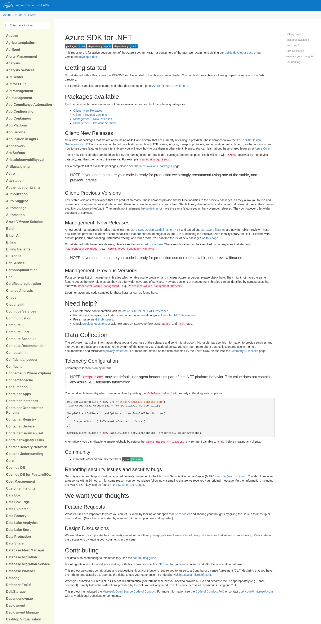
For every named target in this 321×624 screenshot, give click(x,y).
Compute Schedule (21, 339)
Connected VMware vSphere (28, 373)
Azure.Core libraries (213, 229)
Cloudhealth (15, 304)
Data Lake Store (18, 530)
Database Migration (21, 557)
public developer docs (239, 52)
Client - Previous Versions (90, 114)
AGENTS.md (160, 564)
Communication (18, 318)
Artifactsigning (18, 166)
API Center (14, 77)
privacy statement (117, 351)
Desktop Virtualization (23, 619)
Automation (15, 215)
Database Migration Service (28, 564)
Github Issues (104, 319)
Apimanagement (19, 98)
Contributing (293, 62)
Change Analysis (19, 290)
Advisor (12, 36)
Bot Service (15, 263)
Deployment (15, 605)
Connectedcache (19, 380)
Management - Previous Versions (94, 123)
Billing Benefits (18, 249)
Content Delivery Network (26, 447)
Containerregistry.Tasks (25, 440)
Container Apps (18, 394)
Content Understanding (24, 454)
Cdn (9, 277)
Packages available (297, 39)
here (222, 277)
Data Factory (16, 516)
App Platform (16, 125)
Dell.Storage (16, 591)
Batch (10, 229)
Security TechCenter (131, 484)
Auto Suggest (17, 201)
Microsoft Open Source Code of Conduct (129, 591)
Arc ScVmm (15, 153)
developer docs (88, 57)
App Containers (18, 118)
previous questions (95, 323)
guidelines (152, 208)
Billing (11, 242)
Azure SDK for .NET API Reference (145, 311)
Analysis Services (20, 70)
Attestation (15, 180)
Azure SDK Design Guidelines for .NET (154, 229)
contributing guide (144, 558)
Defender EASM (18, 585)
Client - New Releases (87, 110)
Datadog (12, 578)
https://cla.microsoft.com (195, 574)
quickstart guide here (149, 244)
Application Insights (22, 139)
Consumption (17, 387)
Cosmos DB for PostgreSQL (28, 474)
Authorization (17, 194)
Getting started (294, 34)
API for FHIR (16, 84)
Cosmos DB (15, 467)
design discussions (205, 535)
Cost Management (20, 481)
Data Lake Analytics (22, 523)
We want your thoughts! (300, 56)
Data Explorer (17, 509)
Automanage (16, 208)
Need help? (293, 45)
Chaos (11, 297)
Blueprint (13, 256)
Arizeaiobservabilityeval (25, 160)
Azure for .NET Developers (169, 85)
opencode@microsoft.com (256, 591)
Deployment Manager (23, 612)
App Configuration (20, 111)
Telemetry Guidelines (244, 351)
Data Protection (18, 536)
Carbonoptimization (21, 270)
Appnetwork (15, 146)
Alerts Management (21, 56)
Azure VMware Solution (24, 222)
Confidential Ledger (21, 359)
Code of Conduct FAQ (210, 591)
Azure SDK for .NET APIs (32, 5)
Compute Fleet (17, 332)
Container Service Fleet (24, 433)
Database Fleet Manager (25, 550)
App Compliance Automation (29, 104)
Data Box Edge (18, 502)
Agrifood (13, 49)
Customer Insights (20, 488)
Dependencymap (19, 598)
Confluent (14, 366)
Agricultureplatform (21, 42)
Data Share (15, 543)
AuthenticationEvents (23, 187)
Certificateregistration (23, 283)
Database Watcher (20, 571)
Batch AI (12, 235)
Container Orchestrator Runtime (24, 410)
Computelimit (16, 352)
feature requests (179, 514)
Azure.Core (262, 148)
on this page (210, 238)
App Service (15, 132)
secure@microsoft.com (231, 476)
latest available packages (155, 166)
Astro (10, 173)
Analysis (13, 63)
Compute (13, 325)
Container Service (20, 426)
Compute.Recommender (25, 346)
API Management (19, 91)
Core (10, 460)
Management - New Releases (92, 119)
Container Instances (22, 401)
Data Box (13, 495)
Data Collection (295, 50)
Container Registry (21, 419)
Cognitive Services (21, 311)
